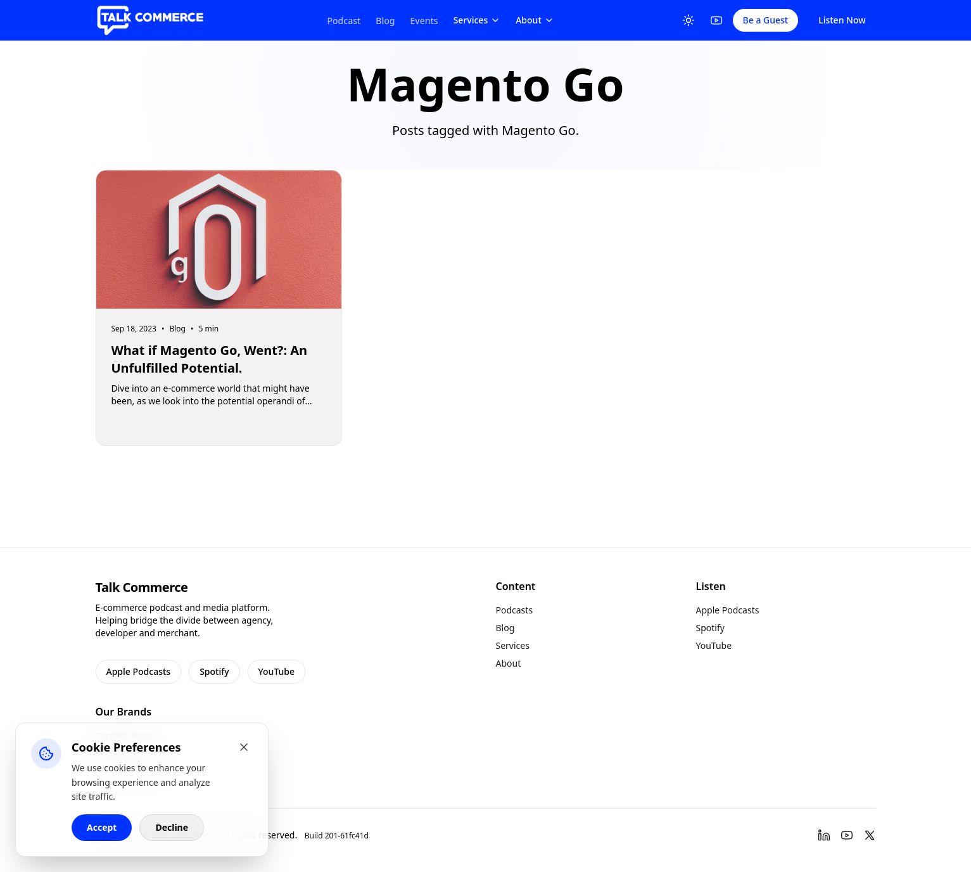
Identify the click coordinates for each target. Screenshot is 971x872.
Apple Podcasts (138, 671)
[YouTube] (716, 20)
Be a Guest (766, 20)
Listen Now (841, 20)
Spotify (214, 671)
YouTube (276, 671)
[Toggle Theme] (688, 20)
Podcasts (514, 610)
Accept (102, 827)
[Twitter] (869, 835)
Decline (171, 827)
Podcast (344, 21)
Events (424, 21)
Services (477, 20)
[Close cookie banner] (244, 747)
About (535, 20)
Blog (385, 21)
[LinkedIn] (824, 835)
